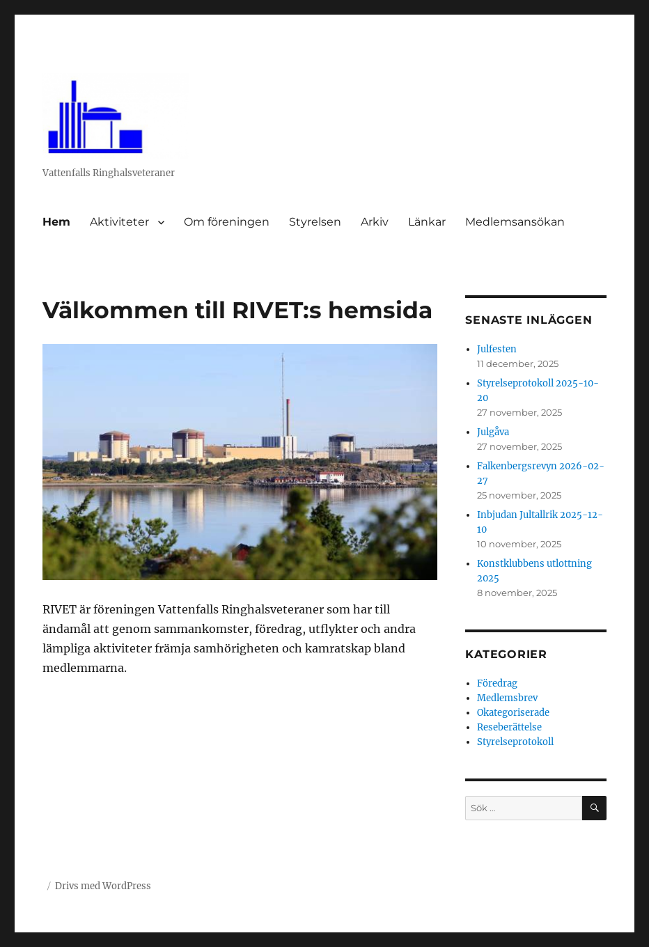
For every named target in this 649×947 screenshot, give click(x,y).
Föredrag (497, 683)
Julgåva (493, 432)
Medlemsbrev (507, 698)
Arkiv (375, 221)
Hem (56, 221)
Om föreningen (226, 221)
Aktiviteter (119, 221)
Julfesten (497, 349)
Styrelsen (315, 221)
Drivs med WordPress (103, 886)
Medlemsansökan (515, 221)
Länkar (427, 221)
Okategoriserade (513, 713)
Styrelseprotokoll (515, 742)
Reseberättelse (509, 727)
